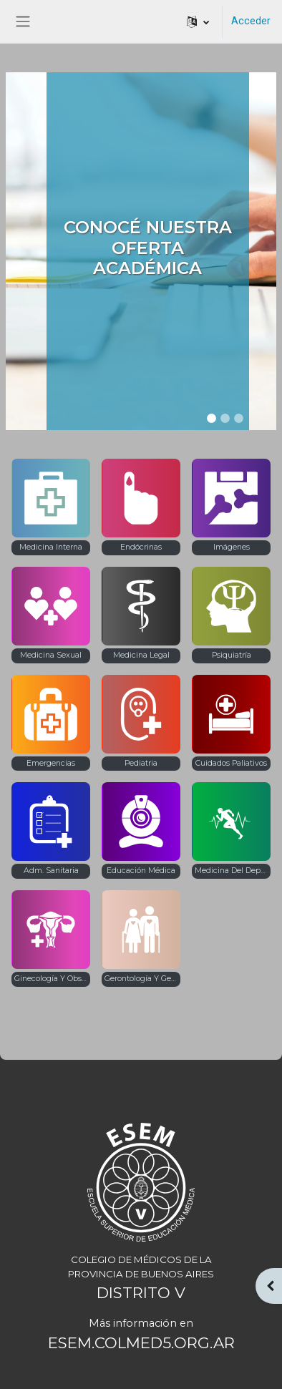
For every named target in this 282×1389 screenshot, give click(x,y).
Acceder (251, 20)
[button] (198, 21)
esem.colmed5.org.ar (141, 1342)
